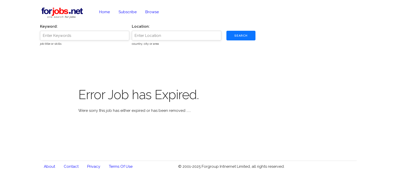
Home (104, 12)
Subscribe (128, 12)
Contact (71, 166)
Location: (141, 26)
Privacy (93, 166)
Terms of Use (121, 166)
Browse (152, 12)
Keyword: (49, 26)
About (49, 166)
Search (241, 35)
